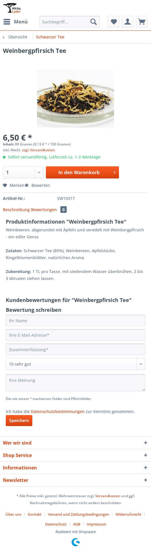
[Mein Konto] (127, 21)
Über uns (13, 514)
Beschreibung (16, 209)
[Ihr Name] (75, 320)
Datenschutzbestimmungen (58, 411)
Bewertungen (49, 209)
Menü (15, 21)
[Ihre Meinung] (75, 382)
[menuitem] (15, 21)
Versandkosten (107, 495)
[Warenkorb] (142, 21)
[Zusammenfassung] (75, 349)
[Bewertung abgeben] (75, 364)
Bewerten (37, 185)
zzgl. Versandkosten (38, 150)
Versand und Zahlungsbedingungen (78, 514)
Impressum (96, 524)
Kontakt (35, 514)
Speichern (19, 420)
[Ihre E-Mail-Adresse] (75, 335)
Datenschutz (56, 524)
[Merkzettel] (113, 21)
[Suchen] (93, 21)
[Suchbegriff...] (69, 21)
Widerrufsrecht (128, 514)
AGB (76, 524)
